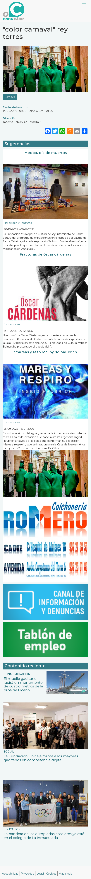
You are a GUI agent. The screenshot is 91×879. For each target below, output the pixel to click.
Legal (40, 873)
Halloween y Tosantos (18, 223)
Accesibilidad (10, 873)
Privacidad (27, 873)
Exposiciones (12, 324)
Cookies (51, 873)
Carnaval (10, 97)
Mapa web (65, 873)
